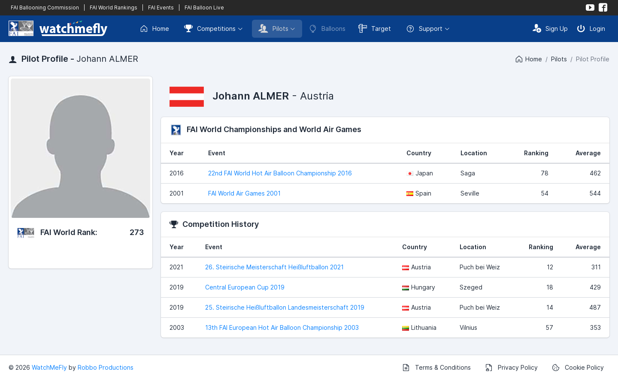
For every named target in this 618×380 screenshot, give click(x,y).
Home (154, 28)
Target (374, 28)
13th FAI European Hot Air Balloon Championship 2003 (282, 327)
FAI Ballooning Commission (45, 7)
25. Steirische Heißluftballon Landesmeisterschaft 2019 (284, 307)
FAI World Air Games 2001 (244, 193)
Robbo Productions (105, 367)
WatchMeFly (49, 367)
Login (591, 28)
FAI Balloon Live (204, 7)
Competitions (210, 28)
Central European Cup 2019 (245, 287)
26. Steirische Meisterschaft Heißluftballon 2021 (274, 267)
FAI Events (161, 7)
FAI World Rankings (113, 7)
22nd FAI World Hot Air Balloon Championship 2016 (280, 173)
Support (424, 28)
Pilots (273, 28)
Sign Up (550, 28)
